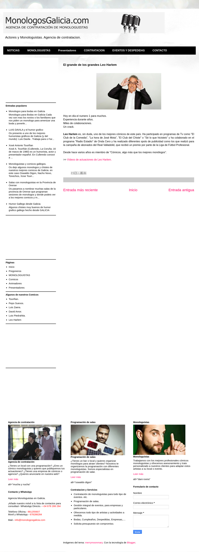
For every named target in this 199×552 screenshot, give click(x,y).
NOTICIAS (13, 50)
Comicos (13, 279)
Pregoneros (15, 271)
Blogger (131, 542)
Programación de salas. (86, 501)
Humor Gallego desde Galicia (25, 203)
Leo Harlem (15, 319)
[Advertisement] (31, 80)
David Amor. (15, 311)
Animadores (15, 283)
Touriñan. (14, 299)
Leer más (13, 479)
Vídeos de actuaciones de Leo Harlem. (89, 159)
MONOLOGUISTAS (38, 50)
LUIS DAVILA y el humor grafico (26, 129)
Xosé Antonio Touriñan (21, 145)
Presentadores (67, 50)
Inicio (133, 190)
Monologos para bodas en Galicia (27, 111)
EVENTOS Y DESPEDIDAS (128, 50)
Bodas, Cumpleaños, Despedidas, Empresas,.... (99, 519)
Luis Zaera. (15, 307)
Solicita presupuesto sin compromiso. (94, 523)
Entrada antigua (181, 190)
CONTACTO (159, 50)
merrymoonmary (94, 542)
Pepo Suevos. (16, 303)
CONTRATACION (94, 50)
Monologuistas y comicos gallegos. (27, 163)
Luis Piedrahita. (17, 315)
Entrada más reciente (80, 190)
